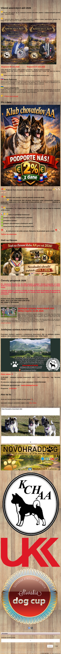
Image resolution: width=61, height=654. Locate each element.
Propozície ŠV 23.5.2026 (10, 67)
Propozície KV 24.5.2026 (36, 67)
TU (31, 399)
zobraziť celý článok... (6, 323)
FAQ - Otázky (32, 403)
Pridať (56, 646)
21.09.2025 (12, 388)
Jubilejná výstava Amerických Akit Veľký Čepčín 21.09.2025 (36, 309)
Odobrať (50, 646)
